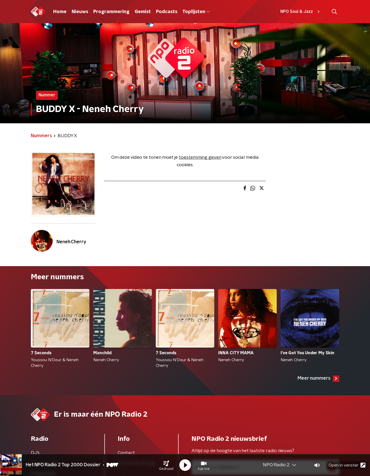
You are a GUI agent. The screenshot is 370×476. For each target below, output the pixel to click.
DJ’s (35, 453)
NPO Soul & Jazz (300, 11)
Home (60, 12)
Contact (126, 453)
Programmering (111, 12)
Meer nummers (318, 379)
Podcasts (166, 12)
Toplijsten (196, 12)
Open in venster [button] (347, 465)
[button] (166, 465)
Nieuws (80, 12)
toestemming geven (200, 157)
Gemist (143, 12)
